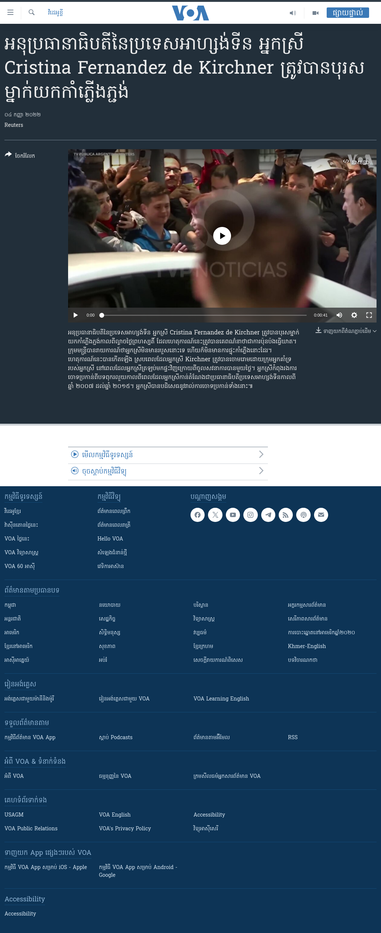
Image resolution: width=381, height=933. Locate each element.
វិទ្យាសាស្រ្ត (204, 619)
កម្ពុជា (10, 605)
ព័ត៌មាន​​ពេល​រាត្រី (114, 525)
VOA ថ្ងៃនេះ (16, 539)
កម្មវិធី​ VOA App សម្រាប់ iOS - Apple (45, 868)
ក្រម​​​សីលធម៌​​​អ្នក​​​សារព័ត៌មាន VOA (227, 776)
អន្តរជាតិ (12, 619)
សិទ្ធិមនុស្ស (110, 633)
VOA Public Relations (31, 829)
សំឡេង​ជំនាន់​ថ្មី (112, 553)
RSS (293, 738)
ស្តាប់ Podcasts (115, 738)
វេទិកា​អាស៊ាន (110, 567)
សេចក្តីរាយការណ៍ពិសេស (218, 660)
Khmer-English (307, 647)
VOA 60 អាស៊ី (19, 567)
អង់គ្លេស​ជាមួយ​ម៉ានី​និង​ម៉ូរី (29, 699)
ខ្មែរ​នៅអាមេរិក (18, 647)
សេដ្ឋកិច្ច (107, 619)
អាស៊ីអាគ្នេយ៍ (16, 660)
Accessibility (209, 815)
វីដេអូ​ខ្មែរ (12, 512)
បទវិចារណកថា (302, 660)
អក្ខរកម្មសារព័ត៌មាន (307, 605)
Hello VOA (110, 539)
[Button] (20, 156)
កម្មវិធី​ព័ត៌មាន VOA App (29, 738)
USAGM (13, 815)
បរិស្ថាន (200, 605)
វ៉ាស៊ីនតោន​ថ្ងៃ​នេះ (21, 525)
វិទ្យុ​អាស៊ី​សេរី (205, 829)
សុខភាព (107, 647)
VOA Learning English (221, 699)
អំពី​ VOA (14, 776)
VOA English (115, 815)
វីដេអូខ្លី (55, 13)
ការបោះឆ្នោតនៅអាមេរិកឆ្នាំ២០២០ (321, 633)
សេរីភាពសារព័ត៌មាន (308, 619)
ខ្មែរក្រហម (203, 647)
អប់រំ (103, 660)
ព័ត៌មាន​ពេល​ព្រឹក (114, 512)
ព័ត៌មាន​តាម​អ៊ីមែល (211, 738)
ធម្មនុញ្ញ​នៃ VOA (115, 776)
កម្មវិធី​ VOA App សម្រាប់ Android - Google (138, 871)
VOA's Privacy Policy (125, 829)
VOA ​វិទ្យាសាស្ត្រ (21, 553)
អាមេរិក (11, 633)
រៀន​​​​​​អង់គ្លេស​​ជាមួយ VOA (124, 699)
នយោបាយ (110, 605)
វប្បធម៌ (199, 633)
